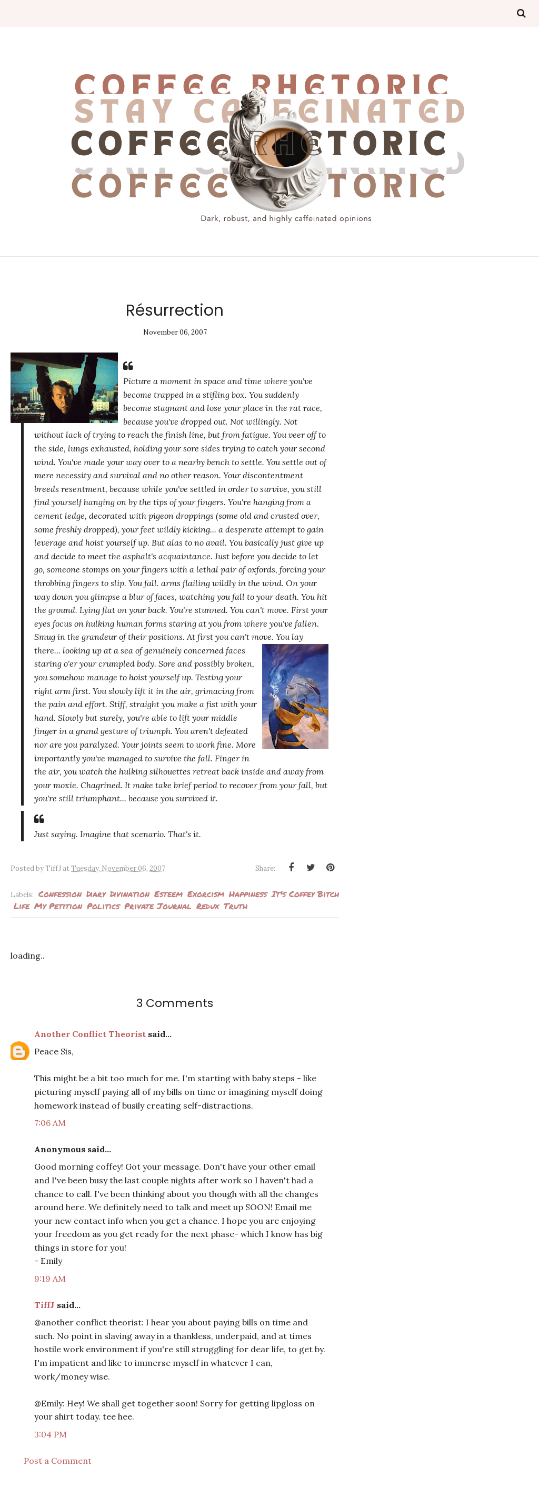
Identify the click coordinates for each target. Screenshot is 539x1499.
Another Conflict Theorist (90, 1034)
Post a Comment (58, 1460)
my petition (58, 906)
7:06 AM (50, 1123)
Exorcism (205, 894)
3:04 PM (50, 1434)
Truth (235, 906)
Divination (129, 894)
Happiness (248, 894)
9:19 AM (50, 1278)
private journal (158, 906)
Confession (60, 894)
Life (21, 906)
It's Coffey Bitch (305, 894)
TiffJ (44, 1305)
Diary (95, 894)
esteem (168, 894)
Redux (207, 906)
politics (103, 906)
